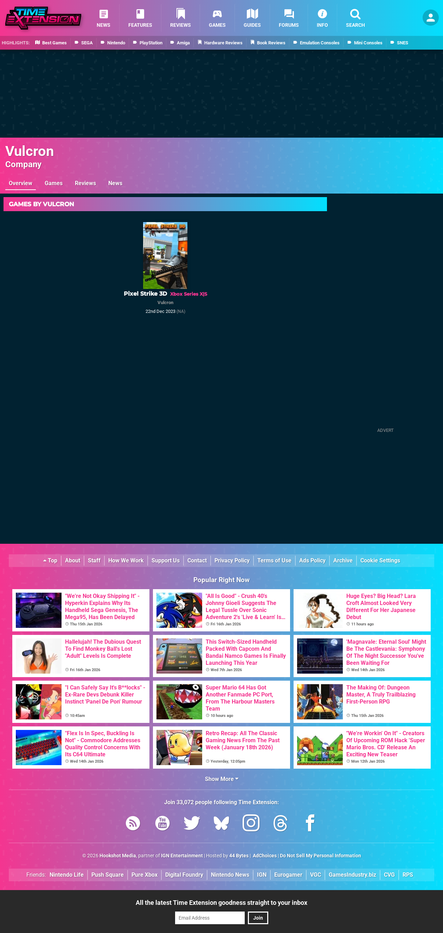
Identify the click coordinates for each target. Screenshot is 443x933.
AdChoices (264, 856)
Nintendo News (230, 874)
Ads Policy (312, 560)
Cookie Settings (380, 560)
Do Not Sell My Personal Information (320, 856)
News (115, 183)
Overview (20, 183)
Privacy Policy (232, 560)
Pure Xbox (144, 874)
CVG (389, 874)
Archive (343, 560)
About (72, 560)
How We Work (126, 560)
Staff (94, 560)
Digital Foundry (184, 874)
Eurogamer (288, 874)
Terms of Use (274, 560)
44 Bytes (239, 856)
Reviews (85, 183)
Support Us (166, 560)
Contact (197, 560)
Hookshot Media (117, 856)
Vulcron (29, 151)
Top (50, 560)
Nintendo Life (67, 874)
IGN (262, 874)
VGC (315, 874)
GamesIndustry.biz (352, 874)
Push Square (107, 874)
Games (54, 183)
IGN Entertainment (182, 856)
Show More (221, 779)
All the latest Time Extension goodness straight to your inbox (221, 902)
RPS (408, 874)
